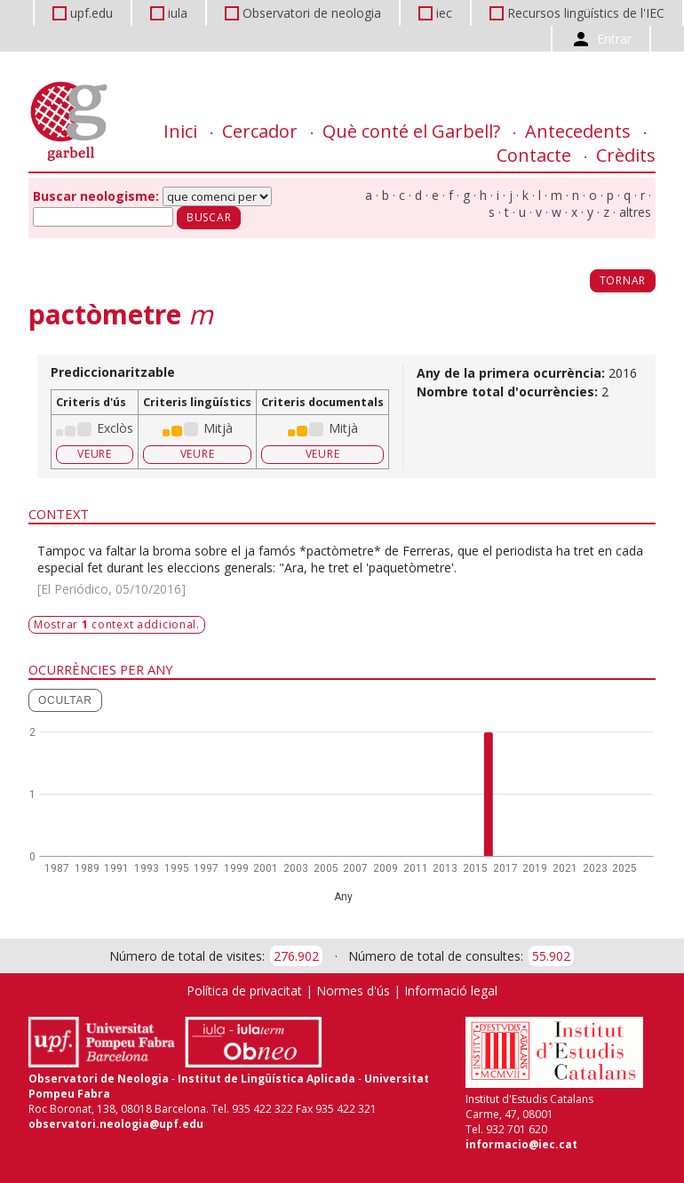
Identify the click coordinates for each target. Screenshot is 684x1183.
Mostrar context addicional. (117, 624)
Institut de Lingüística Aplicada (266, 1078)
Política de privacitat (244, 990)
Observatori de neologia (312, 12)
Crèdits (626, 155)
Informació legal (450, 990)
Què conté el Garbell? (411, 131)
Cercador (260, 131)
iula (177, 12)
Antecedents (578, 131)
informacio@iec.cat (521, 1144)
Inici (180, 131)
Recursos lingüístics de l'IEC (585, 12)
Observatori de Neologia (98, 1078)
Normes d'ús (353, 990)
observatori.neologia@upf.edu (115, 1123)
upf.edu (91, 12)
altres (635, 212)
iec (444, 12)
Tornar (623, 280)
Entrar (614, 38)
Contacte (534, 155)
